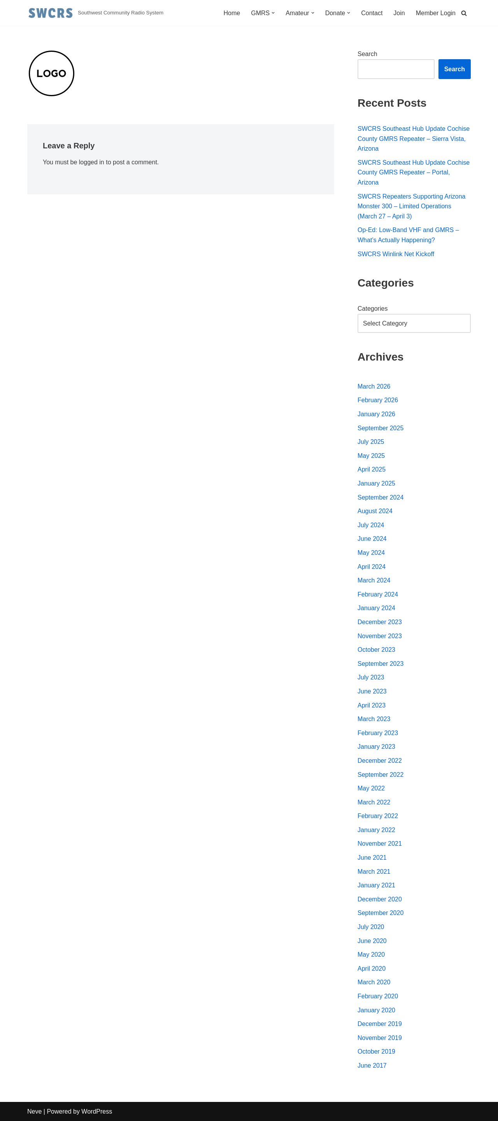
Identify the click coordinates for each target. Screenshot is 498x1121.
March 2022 (374, 802)
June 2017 (372, 1065)
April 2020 (372, 968)
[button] (273, 12)
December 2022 (380, 760)
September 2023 (380, 663)
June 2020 (372, 941)
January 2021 (376, 885)
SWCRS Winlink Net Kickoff (396, 254)
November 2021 (380, 843)
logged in (91, 162)
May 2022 (371, 788)
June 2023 (372, 691)
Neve (34, 1111)
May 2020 (371, 954)
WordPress (96, 1111)
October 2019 (376, 1051)
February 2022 (378, 816)
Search (367, 54)
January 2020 (376, 1010)
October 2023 (376, 649)
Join (399, 13)
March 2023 (374, 719)
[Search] (464, 13)
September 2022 (380, 774)
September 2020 (380, 913)
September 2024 (380, 497)
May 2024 (371, 552)
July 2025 (371, 441)
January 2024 (376, 608)
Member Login (436, 13)
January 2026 (376, 414)
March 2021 (374, 871)
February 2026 (378, 400)
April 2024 (372, 566)
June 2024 (372, 538)
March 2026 (374, 386)
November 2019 (380, 1038)
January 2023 (376, 746)
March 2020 (374, 982)
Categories (373, 308)
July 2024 (371, 525)
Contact (371, 13)
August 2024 (375, 511)
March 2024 (374, 580)
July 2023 (371, 677)
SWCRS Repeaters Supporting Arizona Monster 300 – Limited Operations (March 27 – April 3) (411, 206)
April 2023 (372, 705)
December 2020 (380, 899)
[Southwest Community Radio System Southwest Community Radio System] (95, 13)
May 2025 (371, 455)
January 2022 (376, 830)
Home (231, 13)
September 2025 (380, 428)
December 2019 (380, 1024)
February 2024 (378, 594)
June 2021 (372, 857)
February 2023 (378, 733)
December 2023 (380, 622)
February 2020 (378, 996)
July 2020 (371, 927)
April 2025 (372, 469)
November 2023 (380, 636)
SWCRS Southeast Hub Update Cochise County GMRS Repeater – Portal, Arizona (414, 172)
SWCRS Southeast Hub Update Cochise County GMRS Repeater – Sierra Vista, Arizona (414, 138)
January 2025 (376, 483)
